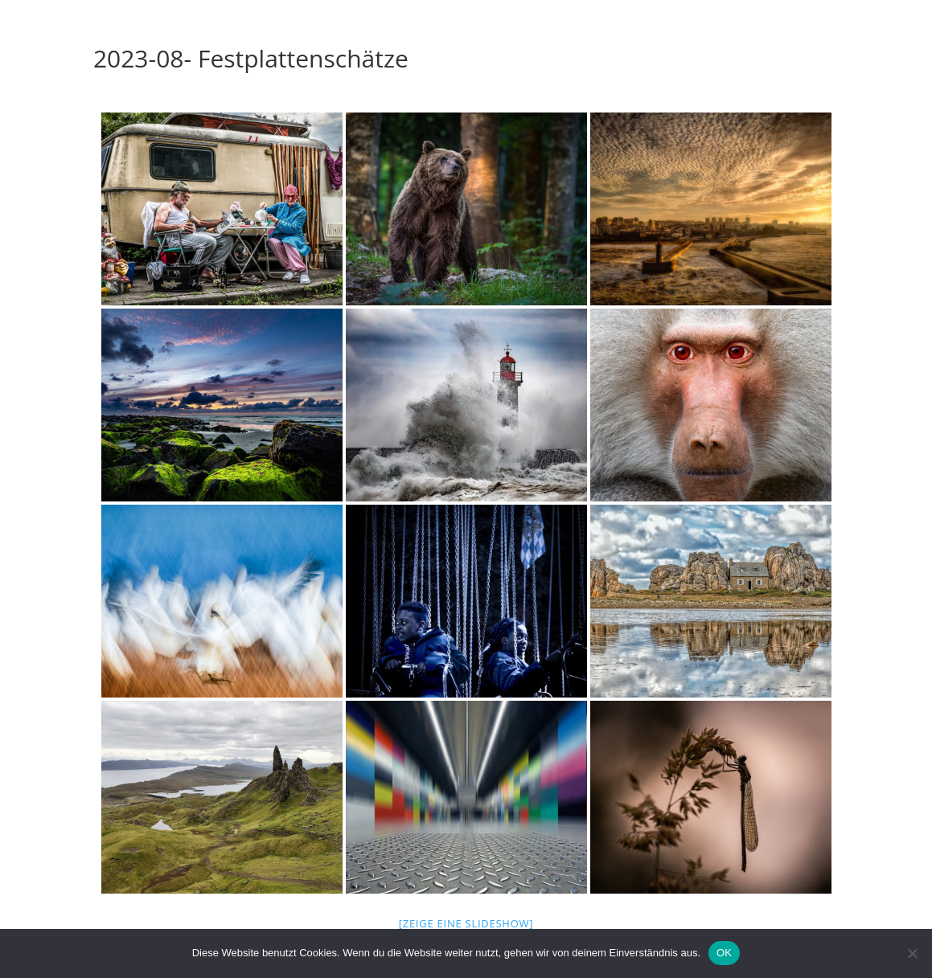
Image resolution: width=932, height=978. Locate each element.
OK (724, 953)
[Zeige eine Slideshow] (466, 923)
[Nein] (912, 953)
